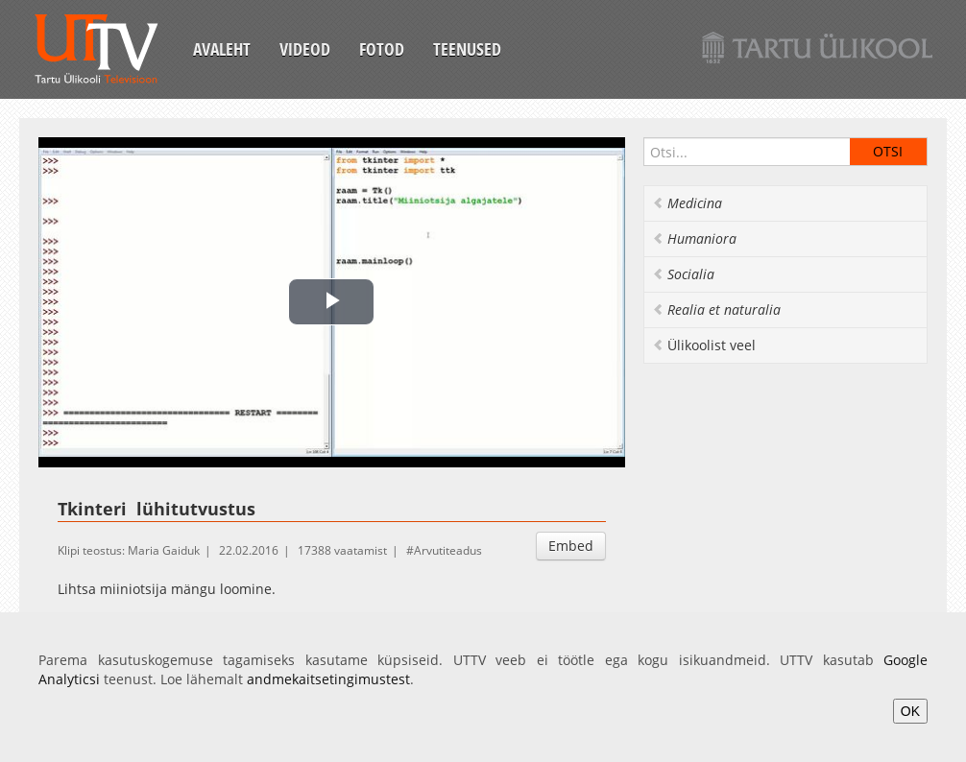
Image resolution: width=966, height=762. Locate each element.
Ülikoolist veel (704, 345)
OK (910, 711)
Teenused (467, 48)
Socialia (683, 274)
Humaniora (694, 238)
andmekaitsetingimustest (328, 679)
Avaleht (222, 48)
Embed (570, 545)
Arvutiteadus (448, 550)
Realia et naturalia (716, 309)
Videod (304, 48)
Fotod (381, 48)
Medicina (687, 203)
